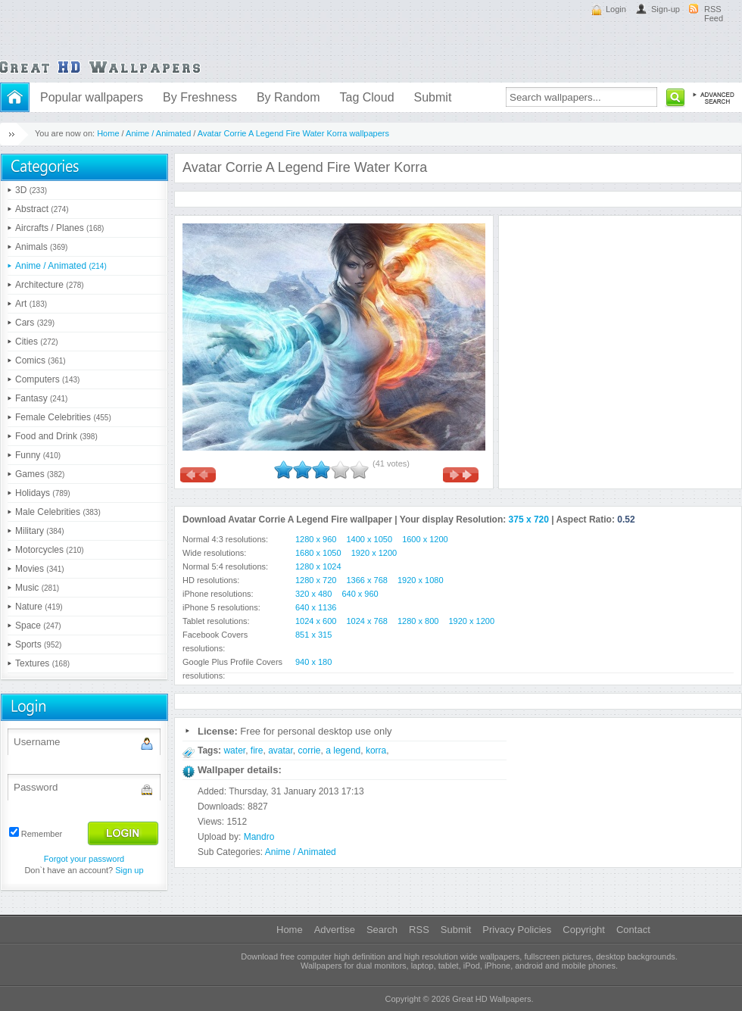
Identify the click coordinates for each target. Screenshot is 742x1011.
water (234, 750)
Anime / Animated (158, 133)
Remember (41, 833)
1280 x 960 (315, 539)
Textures (42, 663)
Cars (35, 322)
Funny (38, 455)
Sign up (129, 870)
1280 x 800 (418, 621)
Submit (433, 97)
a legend (343, 750)
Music (37, 587)
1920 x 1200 (374, 552)
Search (382, 929)
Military (39, 531)
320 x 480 (313, 593)
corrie (309, 750)
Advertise (334, 929)
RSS (419, 929)
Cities (36, 341)
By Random (288, 97)
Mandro (259, 837)
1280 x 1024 (318, 566)
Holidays (42, 493)
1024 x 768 (367, 621)
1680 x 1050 (318, 552)
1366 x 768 (367, 580)
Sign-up (665, 9)
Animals (41, 247)
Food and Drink (56, 436)
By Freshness (200, 97)
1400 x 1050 (370, 539)
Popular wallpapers (91, 97)
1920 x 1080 (421, 580)
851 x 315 (313, 634)
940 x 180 (313, 661)
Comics (40, 360)
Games (39, 474)
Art (31, 303)
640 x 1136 (315, 607)
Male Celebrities (58, 512)
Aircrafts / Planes (59, 228)
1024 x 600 (315, 621)
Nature (39, 606)
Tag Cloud (366, 97)
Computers (47, 379)
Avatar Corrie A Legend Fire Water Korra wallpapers (293, 133)
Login (616, 9)
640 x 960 (359, 593)
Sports (38, 644)
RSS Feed (713, 14)
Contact (633, 929)
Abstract (42, 209)
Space (38, 625)
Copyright (584, 929)
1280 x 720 (315, 580)
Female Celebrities (63, 417)
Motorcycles (49, 550)
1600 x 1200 (425, 539)
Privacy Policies (516, 929)
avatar (280, 750)
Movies (39, 568)
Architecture (49, 284)
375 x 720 (529, 519)
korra (376, 750)
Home (108, 133)
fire (257, 750)
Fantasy (41, 398)
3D (31, 190)
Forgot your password (84, 858)
